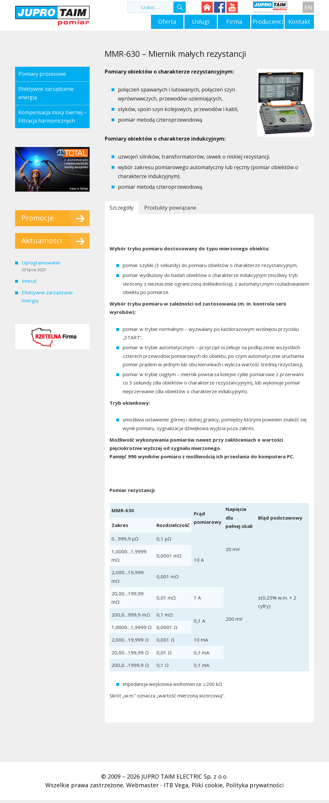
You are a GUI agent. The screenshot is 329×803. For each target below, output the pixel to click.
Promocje (38, 217)
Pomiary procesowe (42, 73)
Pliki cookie (207, 785)
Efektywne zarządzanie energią (46, 93)
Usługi (200, 21)
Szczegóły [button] (122, 207)
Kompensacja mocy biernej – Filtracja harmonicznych (52, 116)
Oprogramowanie (41, 262)
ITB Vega (176, 785)
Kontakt (299, 21)
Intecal (29, 281)
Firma (234, 21)
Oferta (167, 21)
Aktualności (42, 240)
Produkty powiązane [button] (170, 207)
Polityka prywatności (255, 785)
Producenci (267, 21)
